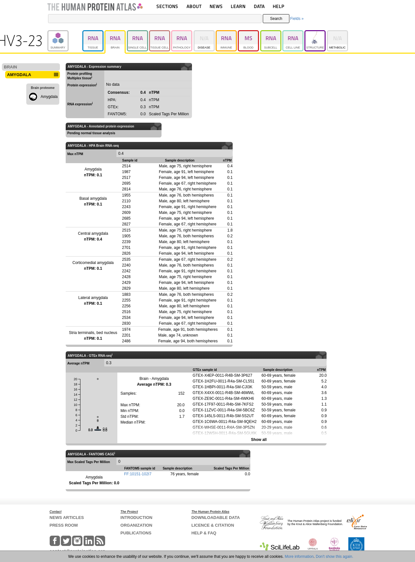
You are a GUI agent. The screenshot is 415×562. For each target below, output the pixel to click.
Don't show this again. (334, 556)
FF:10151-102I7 (137, 474)
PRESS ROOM (64, 525)
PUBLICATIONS (136, 533)
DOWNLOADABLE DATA (215, 517)
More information (299, 556)
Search (276, 18)
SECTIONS (167, 6)
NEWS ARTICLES (67, 517)
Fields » (296, 18)
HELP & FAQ (203, 533)
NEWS (216, 6)
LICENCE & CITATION (212, 525)
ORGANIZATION (136, 525)
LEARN (238, 6)
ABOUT (194, 6)
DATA (259, 6)
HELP (278, 6)
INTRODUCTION (136, 517)
